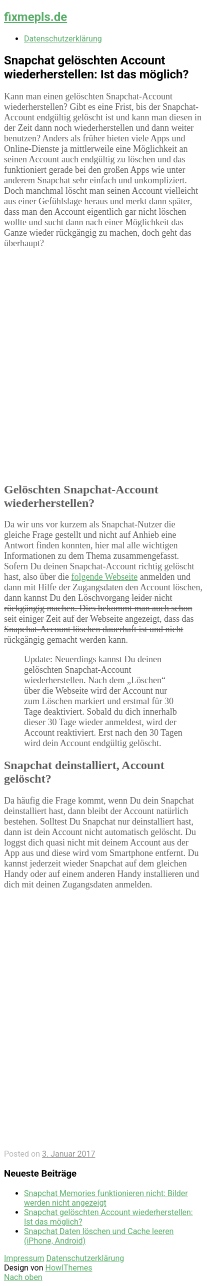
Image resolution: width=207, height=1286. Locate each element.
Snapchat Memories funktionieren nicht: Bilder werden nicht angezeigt (106, 1198)
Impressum (24, 1258)
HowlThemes (68, 1268)
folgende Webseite (104, 577)
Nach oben (23, 1277)
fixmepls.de (35, 17)
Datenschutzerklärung (63, 38)
